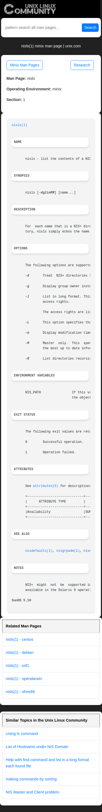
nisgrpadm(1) (68, 551)
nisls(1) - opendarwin (24, 678)
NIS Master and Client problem (32, 792)
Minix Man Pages (24, 65)
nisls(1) (19, 125)
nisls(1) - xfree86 (20, 692)
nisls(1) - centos (19, 639)
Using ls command (22, 733)
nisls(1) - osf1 (17, 665)
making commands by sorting (31, 779)
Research (82, 65)
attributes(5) (45, 486)
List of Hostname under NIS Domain (37, 746)
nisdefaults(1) (38, 551)
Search (90, 27)
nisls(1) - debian (19, 652)
